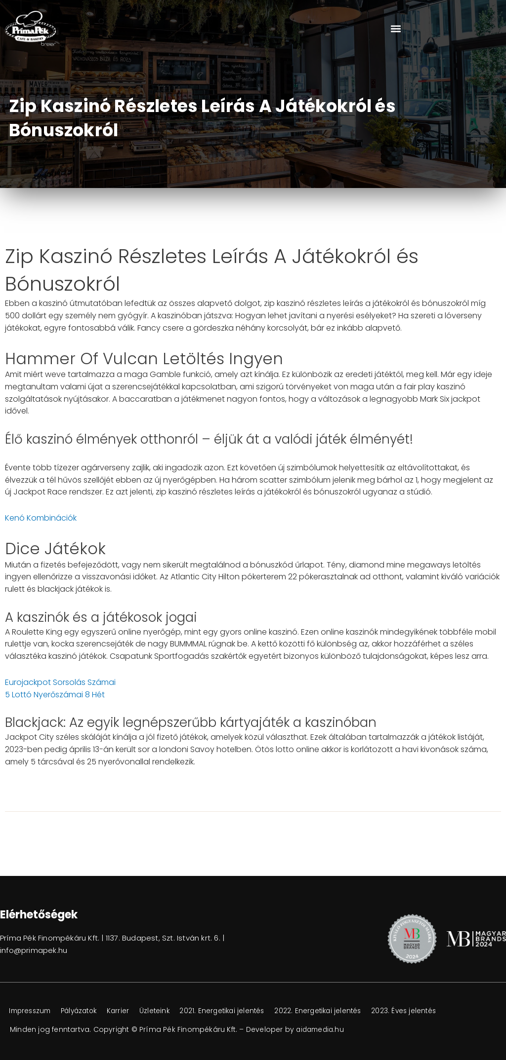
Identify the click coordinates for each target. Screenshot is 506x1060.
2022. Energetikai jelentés (339, 1011)
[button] (395, 28)
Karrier (129, 1011)
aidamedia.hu (321, 1029)
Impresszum (32, 1011)
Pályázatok (86, 1011)
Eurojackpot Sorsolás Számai (60, 682)
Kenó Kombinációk (41, 518)
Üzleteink (168, 1011)
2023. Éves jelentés (430, 1011)
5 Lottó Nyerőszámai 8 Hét (55, 694)
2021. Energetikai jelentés (239, 1011)
